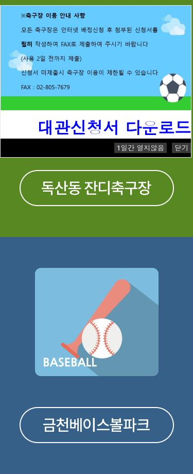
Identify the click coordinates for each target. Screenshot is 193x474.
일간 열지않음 (140, 148)
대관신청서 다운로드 (114, 127)
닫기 (181, 148)
